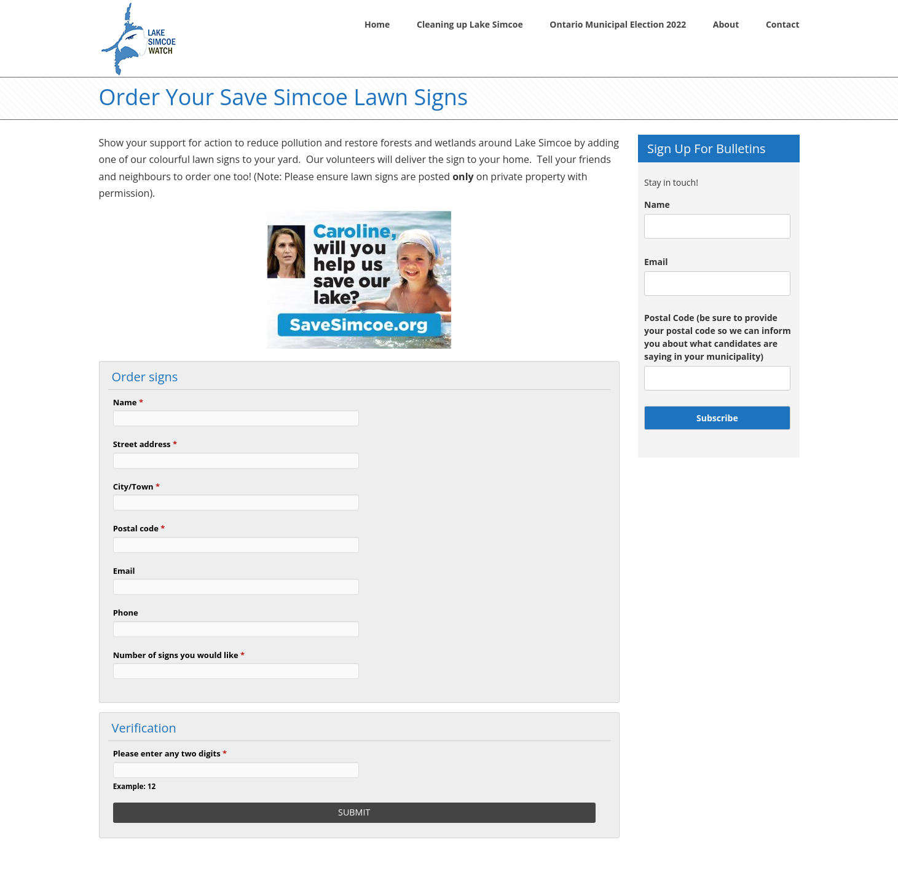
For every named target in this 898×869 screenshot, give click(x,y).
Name (128, 402)
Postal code (139, 528)
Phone (125, 612)
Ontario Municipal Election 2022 (617, 24)
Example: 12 (134, 786)
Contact (783, 24)
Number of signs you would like (179, 655)
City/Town (136, 486)
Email (124, 570)
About (726, 24)
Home (377, 24)
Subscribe (717, 418)
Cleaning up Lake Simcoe (470, 24)
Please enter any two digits (170, 753)
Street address (145, 444)
